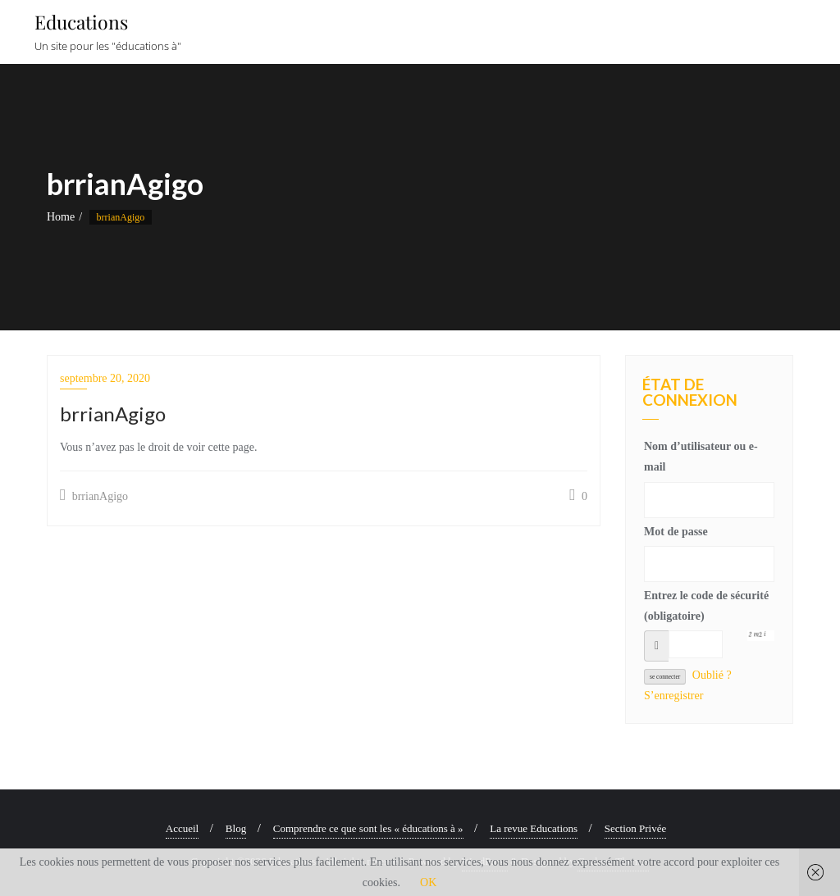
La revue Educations (534, 828)
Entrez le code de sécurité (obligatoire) (706, 605)
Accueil (182, 828)
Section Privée (635, 828)
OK (428, 882)
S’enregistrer (673, 695)
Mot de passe (676, 531)
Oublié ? (712, 675)
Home (61, 217)
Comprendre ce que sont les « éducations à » (368, 828)
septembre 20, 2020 (105, 378)
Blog (236, 828)
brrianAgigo (94, 495)
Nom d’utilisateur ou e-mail (701, 456)
